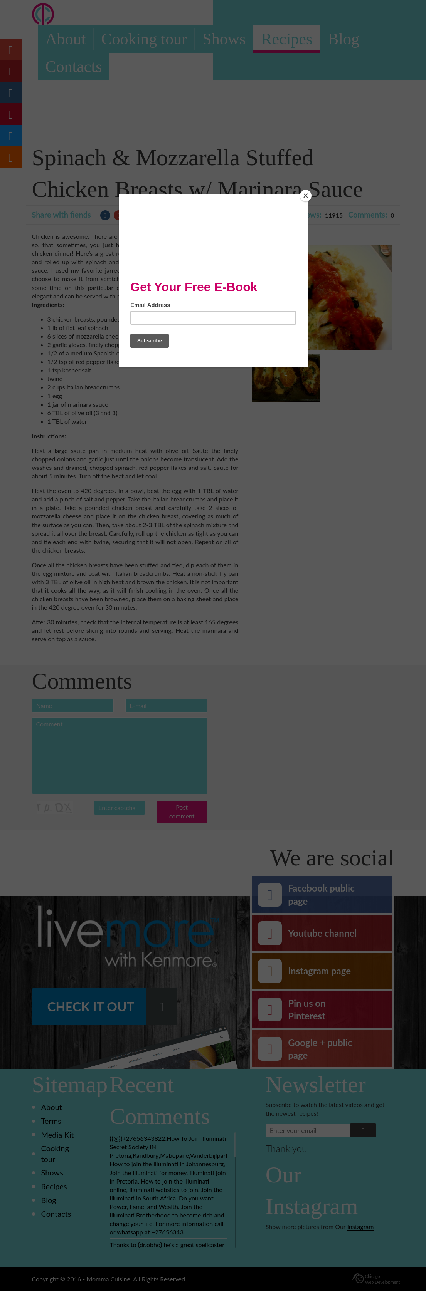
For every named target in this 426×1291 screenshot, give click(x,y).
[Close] (306, 195)
